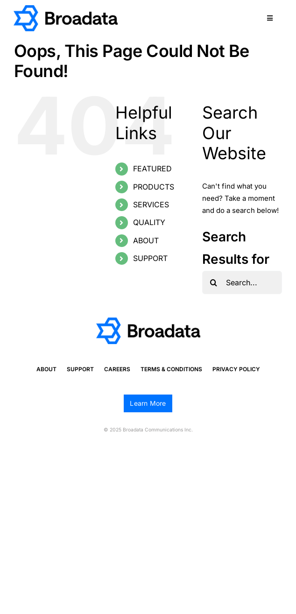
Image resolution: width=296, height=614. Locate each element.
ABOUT (146, 240)
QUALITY (149, 222)
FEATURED (152, 168)
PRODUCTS (153, 186)
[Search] (214, 282)
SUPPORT (150, 258)
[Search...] (242, 282)
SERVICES (151, 204)
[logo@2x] (66, 8)
